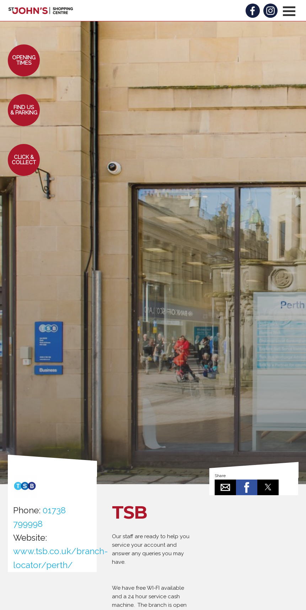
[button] (289, 11)
